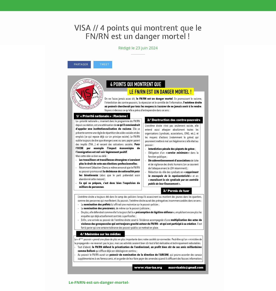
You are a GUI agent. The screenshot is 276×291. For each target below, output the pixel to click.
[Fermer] (7, 6)
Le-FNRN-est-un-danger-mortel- (99, 282)
